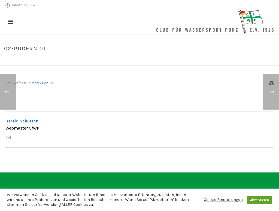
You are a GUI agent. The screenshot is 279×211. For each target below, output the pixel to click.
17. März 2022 (37, 83)
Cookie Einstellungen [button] (223, 199)
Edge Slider (233, 60)
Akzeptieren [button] (259, 200)
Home (214, 60)
